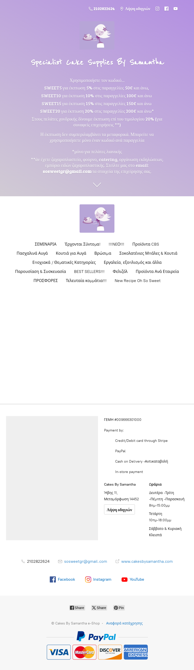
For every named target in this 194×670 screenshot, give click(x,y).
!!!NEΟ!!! (117, 244)
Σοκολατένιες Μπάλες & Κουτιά (148, 253)
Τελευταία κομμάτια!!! (86, 280)
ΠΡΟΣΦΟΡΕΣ (45, 280)
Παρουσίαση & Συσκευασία (40, 271)
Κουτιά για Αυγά (71, 253)
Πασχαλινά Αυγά (32, 253)
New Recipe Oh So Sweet (138, 280)
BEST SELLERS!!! (89, 271)
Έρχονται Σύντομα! (83, 244)
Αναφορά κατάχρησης (124, 623)
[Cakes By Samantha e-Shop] (97, 218)
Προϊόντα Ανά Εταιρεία (157, 271)
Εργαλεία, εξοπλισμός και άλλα (133, 262)
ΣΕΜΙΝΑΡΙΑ (46, 244)
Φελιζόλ (120, 271)
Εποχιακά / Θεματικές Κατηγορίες (64, 262)
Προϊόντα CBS (145, 244)
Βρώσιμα (102, 253)
